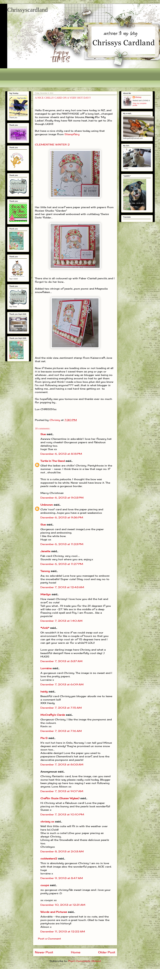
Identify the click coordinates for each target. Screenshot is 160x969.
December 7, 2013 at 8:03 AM (61, 764)
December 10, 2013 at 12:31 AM (62, 904)
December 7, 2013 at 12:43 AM (62, 587)
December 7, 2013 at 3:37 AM (61, 661)
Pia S (44, 738)
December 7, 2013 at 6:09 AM (62, 684)
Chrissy (138, 97)
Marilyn (45, 594)
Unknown (46, 504)
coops (44, 885)
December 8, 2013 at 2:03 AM (62, 851)
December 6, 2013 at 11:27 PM (61, 563)
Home (75, 952)
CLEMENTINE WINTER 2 (52, 144)
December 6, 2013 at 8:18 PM (61, 453)
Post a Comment (49, 938)
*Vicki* (44, 627)
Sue (43, 434)
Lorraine (46, 668)
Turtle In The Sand (52, 460)
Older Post (106, 952)
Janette (45, 551)
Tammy (45, 571)
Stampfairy (72, 134)
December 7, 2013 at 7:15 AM (61, 707)
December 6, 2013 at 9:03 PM (62, 497)
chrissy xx (47, 821)
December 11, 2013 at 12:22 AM (62, 931)
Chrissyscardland (27, 9)
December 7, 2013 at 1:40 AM (61, 620)
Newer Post (44, 952)
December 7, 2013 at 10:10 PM (62, 814)
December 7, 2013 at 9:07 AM (61, 791)
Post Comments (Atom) (84, 961)
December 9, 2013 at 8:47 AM (61, 878)
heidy (44, 691)
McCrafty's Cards (52, 714)
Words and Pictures (53, 911)
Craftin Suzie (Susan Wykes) (59, 798)
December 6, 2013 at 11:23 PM (61, 544)
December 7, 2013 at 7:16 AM (61, 730)
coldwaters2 (48, 858)
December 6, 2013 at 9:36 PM (61, 517)
